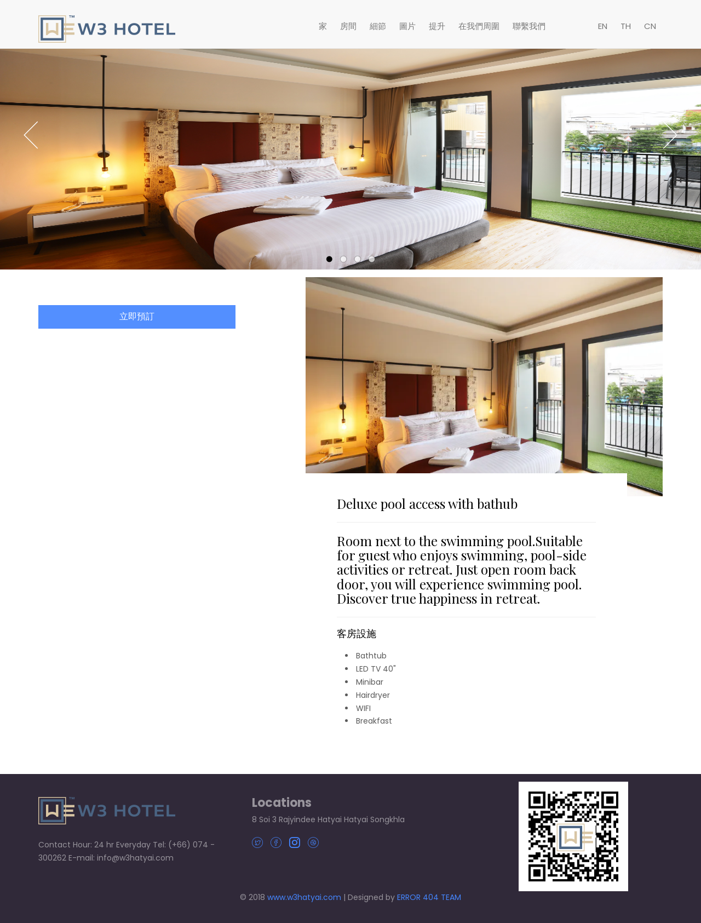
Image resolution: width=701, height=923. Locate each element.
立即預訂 (136, 319)
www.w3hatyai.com (304, 897)
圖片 (407, 26)
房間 (348, 26)
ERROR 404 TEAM (429, 897)
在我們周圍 (478, 26)
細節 (378, 26)
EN (602, 26)
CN (650, 26)
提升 (437, 26)
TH (625, 26)
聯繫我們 (529, 26)
